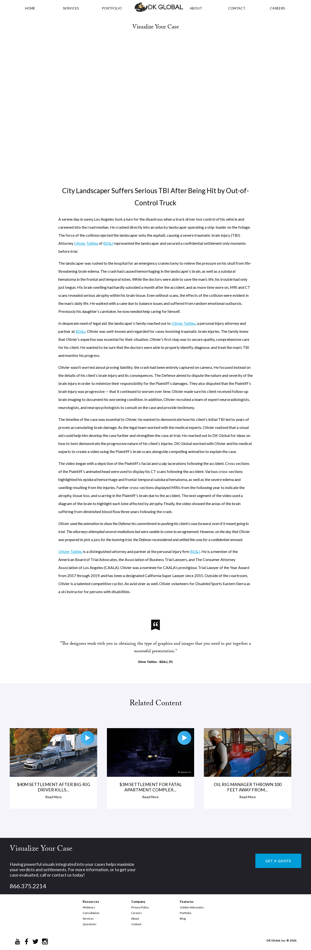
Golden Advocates (192, 907)
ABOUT (196, 8)
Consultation (91, 913)
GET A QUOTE (278, 861)
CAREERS (277, 8)
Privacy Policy (140, 907)
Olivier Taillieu (86, 243)
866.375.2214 (28, 885)
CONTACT (236, 8)
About (135, 918)
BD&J (108, 243)
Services (71, 8)
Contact (136, 924)
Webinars (89, 907)
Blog (183, 918)
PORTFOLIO (112, 8)
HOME (30, 8)
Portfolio (185, 913)
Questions (89, 924)
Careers (136, 913)
